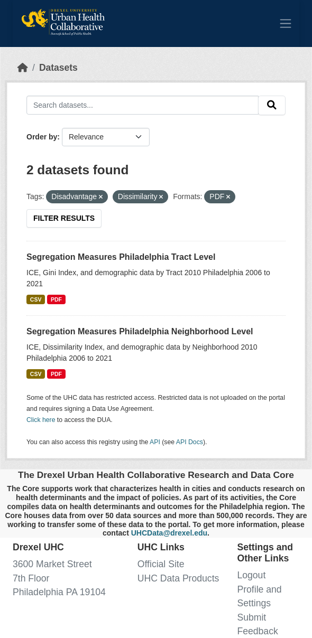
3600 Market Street (52, 564)
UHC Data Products (178, 578)
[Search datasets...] (142, 105)
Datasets (58, 67)
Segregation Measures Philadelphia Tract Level (120, 256)
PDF (56, 299)
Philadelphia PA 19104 (59, 592)
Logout (251, 575)
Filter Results (64, 218)
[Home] (22, 67)
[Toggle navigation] (285, 23)
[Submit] (272, 105)
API (155, 442)
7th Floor (31, 578)
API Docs (189, 442)
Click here (40, 420)
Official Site (161, 564)
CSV (36, 299)
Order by (41, 137)
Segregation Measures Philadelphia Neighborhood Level (139, 331)
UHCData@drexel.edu (169, 533)
